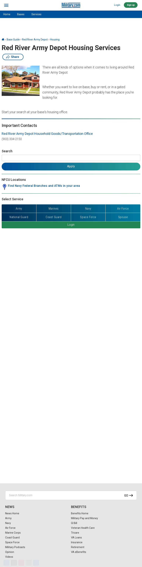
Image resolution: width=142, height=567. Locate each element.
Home (6, 14)
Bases (20, 14)
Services (36, 14)
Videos (9, 556)
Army (8, 518)
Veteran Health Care (83, 527)
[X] (14, 562)
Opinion (9, 551)
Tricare (75, 532)
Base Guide (13, 39)
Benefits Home (79, 513)
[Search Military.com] (71, 495)
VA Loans (76, 537)
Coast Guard (12, 537)
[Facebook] (6, 562)
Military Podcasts (15, 547)
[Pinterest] (21, 562)
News (9, 507)
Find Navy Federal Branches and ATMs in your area (44, 186)
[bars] (6, 5)
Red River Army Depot (35, 39)
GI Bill (74, 523)
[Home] (3, 39)
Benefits (78, 507)
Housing (55, 39)
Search (7, 151)
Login (117, 5)
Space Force (12, 542)
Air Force (10, 527)
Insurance (76, 542)
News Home (12, 513)
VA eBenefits (78, 551)
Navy (8, 523)
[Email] (28, 562)
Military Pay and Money (84, 518)
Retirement (77, 547)
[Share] (36, 562)
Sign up (131, 5)
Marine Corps (13, 532)
